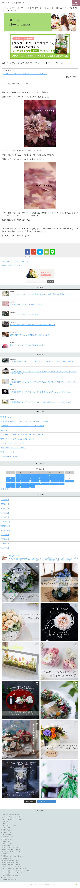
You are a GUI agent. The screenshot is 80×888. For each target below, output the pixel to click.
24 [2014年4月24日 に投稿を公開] (40, 484)
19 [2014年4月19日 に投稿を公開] (60, 481)
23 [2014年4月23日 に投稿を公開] (30, 484)
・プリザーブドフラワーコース (10, 847)
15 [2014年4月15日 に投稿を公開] (20, 481)
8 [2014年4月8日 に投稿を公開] (20, 478)
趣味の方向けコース (8, 839)
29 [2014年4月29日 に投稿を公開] (20, 487)
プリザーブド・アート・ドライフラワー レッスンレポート (31, 8)
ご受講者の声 (6, 827)
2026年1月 (5, 517)
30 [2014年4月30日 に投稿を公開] (30, 487)
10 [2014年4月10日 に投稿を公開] (40, 478)
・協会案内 (5, 821)
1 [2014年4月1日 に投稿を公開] (20, 475)
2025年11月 (5, 526)
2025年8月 (5, 539)
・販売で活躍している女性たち (10, 875)
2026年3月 (5, 508)
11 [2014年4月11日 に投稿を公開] (50, 478)
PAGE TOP (40, 810)
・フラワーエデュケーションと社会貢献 (12, 819)
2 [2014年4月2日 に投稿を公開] (30, 475)
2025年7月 (5, 543)
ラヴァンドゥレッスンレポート (12, 443)
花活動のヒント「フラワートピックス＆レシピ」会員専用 (22, 426)
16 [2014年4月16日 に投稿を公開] (30, 481)
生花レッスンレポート (9, 452)
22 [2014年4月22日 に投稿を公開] (20, 484)
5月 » (7, 489)
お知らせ (4, 430)
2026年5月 (5, 500)
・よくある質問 (6, 845)
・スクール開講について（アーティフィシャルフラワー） (17, 871)
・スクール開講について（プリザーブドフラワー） (15, 868)
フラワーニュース (7, 417)
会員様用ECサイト (8, 837)
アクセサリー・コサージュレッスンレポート (17, 439)
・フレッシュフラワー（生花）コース (11, 851)
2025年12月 (5, 522)
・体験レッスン (6, 841)
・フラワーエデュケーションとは (10, 860)
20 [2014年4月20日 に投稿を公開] (69, 481)
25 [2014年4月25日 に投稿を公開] (50, 484)
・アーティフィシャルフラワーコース (11, 849)
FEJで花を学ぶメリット (9, 825)
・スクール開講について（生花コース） (12, 873)
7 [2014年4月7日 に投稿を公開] (10, 478)
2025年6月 (5, 548)
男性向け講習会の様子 (10, 265)
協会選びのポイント (8, 830)
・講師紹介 (5, 823)
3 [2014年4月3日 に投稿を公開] (40, 475)
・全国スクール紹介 (7, 843)
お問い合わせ (6, 877)
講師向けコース (7, 858)
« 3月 (2, 489)
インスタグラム (7, 832)
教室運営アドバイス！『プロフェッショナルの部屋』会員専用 (24, 421)
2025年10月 (5, 530)
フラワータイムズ (8, 834)
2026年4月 (5, 504)
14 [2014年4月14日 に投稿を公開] (10, 481)
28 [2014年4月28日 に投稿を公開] (10, 487)
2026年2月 (5, 513)
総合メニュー (75, 4)
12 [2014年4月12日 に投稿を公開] (60, 478)
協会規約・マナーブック (10, 456)
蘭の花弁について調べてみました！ (16, 261)
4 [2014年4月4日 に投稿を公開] (49, 475)
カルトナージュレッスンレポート (13, 448)
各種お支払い (6, 854)
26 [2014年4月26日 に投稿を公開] (60, 484)
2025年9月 (5, 535)
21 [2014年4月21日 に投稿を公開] (10, 484)
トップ (3, 8)
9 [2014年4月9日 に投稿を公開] (30, 478)
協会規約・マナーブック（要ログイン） (14, 856)
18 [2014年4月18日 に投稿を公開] (50, 481)
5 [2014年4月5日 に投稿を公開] (59, 475)
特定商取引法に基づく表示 (10, 879)
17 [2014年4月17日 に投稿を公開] (40, 481)
